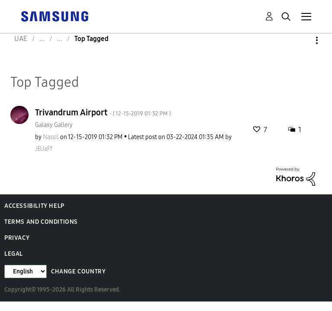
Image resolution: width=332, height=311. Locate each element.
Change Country (78, 271)
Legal (13, 253)
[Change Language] (25, 271)
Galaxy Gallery (54, 125)
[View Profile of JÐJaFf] (43, 148)
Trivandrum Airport (103, 112)
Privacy (16, 237)
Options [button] (302, 40)
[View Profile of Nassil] (51, 137)
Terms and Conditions (41, 221)
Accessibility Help (34, 205)
